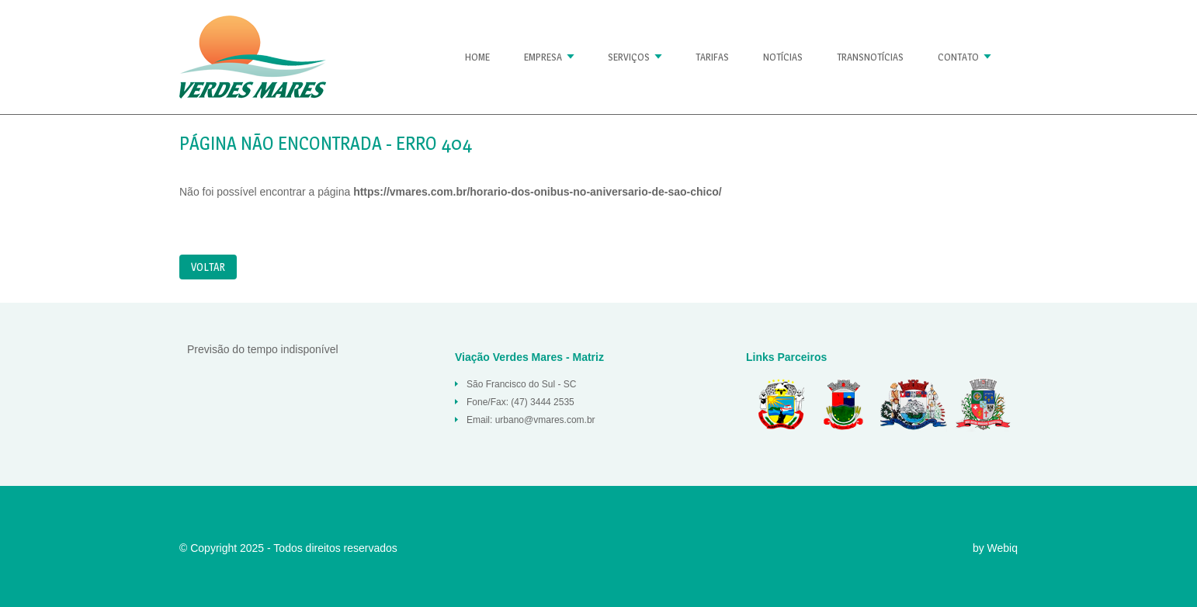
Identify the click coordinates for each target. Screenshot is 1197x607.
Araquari (843, 404)
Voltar (208, 266)
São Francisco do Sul (913, 404)
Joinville (983, 404)
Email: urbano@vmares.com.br (531, 419)
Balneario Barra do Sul (777, 404)
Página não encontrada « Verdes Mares (252, 57)
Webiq (1002, 548)
